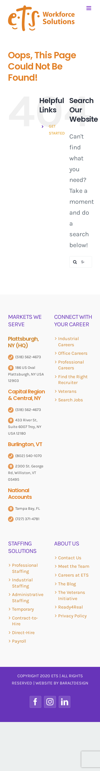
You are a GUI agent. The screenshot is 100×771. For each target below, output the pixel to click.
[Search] (75, 262)
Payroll (19, 641)
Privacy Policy (72, 615)
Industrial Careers (68, 341)
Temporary (23, 609)
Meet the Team (73, 566)
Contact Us (69, 557)
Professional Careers (71, 365)
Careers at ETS (73, 575)
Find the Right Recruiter (73, 379)
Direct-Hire (23, 632)
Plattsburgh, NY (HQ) (23, 342)
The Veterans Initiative (71, 595)
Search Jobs (70, 399)
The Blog (67, 583)
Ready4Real (70, 607)
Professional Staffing (25, 568)
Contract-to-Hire (25, 621)
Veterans (67, 391)
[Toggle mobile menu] (89, 8)
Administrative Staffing (27, 597)
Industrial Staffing (22, 583)
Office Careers (72, 353)
